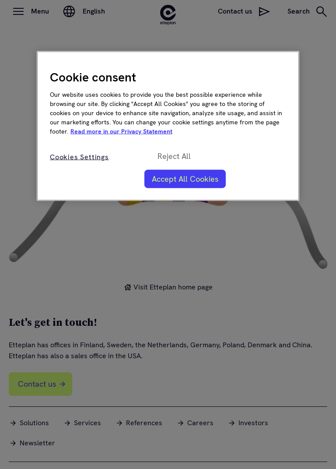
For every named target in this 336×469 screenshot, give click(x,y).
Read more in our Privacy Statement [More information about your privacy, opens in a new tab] (121, 131)
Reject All (174, 156)
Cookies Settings (79, 156)
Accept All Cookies (185, 178)
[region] (168, 126)
